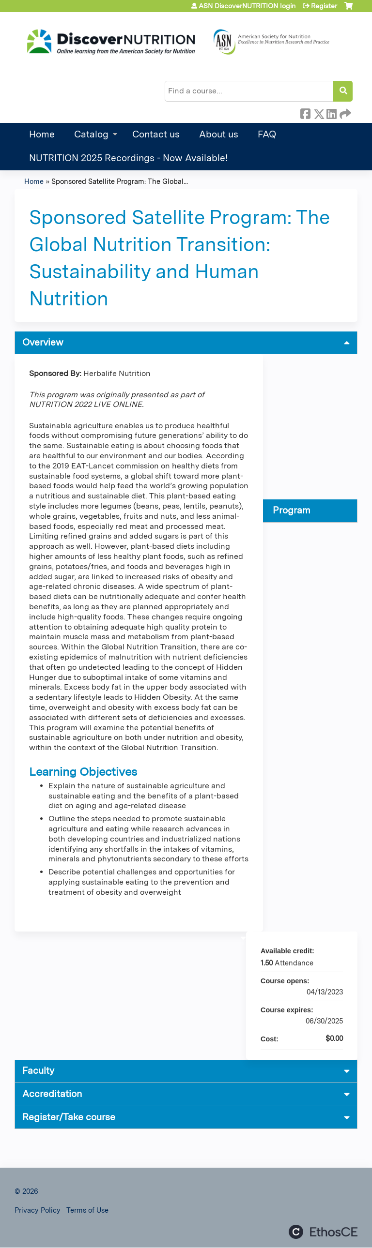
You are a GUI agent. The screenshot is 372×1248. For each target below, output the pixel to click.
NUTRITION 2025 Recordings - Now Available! (128, 158)
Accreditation (52, 1093)
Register (324, 5)
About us (218, 134)
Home (42, 134)
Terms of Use (87, 1210)
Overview (42, 342)
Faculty (38, 1070)
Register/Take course (68, 1117)
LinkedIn (331, 112)
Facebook (305, 112)
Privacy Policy (38, 1210)
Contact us (156, 134)
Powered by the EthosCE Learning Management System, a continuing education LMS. (323, 1232)
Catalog (91, 134)
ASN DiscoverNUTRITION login (247, 5)
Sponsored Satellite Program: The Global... (119, 181)
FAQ (267, 134)
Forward (344, 112)
